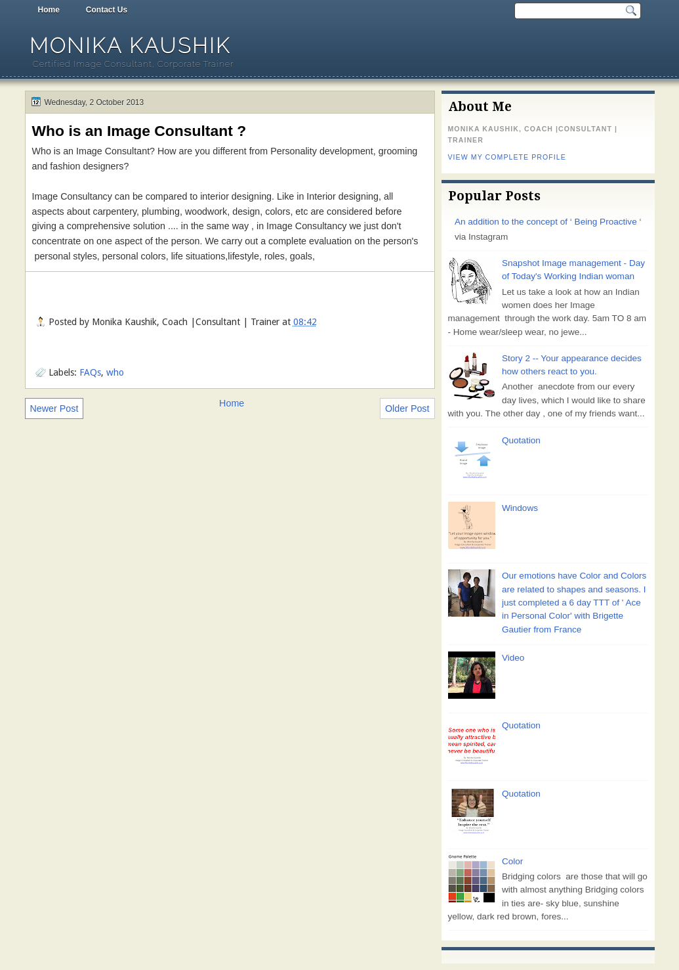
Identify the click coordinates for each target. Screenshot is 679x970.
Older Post (407, 408)
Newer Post (54, 408)
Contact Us (106, 9)
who (115, 372)
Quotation (521, 440)
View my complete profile (507, 157)
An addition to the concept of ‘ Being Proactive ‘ (548, 222)
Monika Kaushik (130, 45)
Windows (520, 508)
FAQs (90, 372)
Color (512, 861)
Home (49, 9)
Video (513, 658)
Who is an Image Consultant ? (139, 130)
